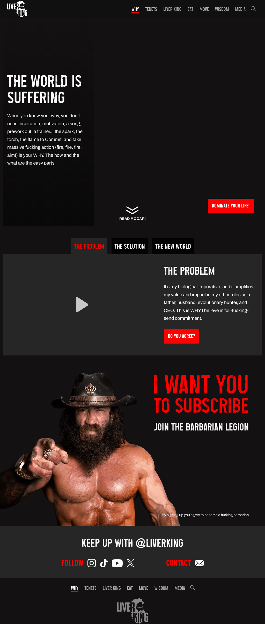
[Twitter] (130, 564)
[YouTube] (117, 564)
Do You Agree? (181, 336)
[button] (253, 10)
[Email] (199, 564)
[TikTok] (104, 564)
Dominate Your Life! (230, 206)
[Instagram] (91, 564)
